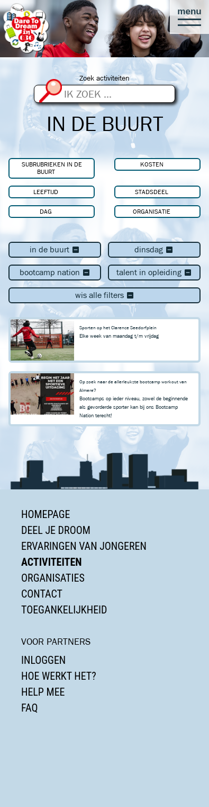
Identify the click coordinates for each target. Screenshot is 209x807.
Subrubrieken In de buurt (52, 168)
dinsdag (154, 249)
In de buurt (55, 249)
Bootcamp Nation (55, 272)
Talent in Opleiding (154, 272)
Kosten (151, 164)
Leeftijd (45, 191)
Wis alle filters (104, 295)
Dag (46, 211)
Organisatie (151, 211)
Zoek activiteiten (104, 78)
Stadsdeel (151, 191)
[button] (189, 17)
